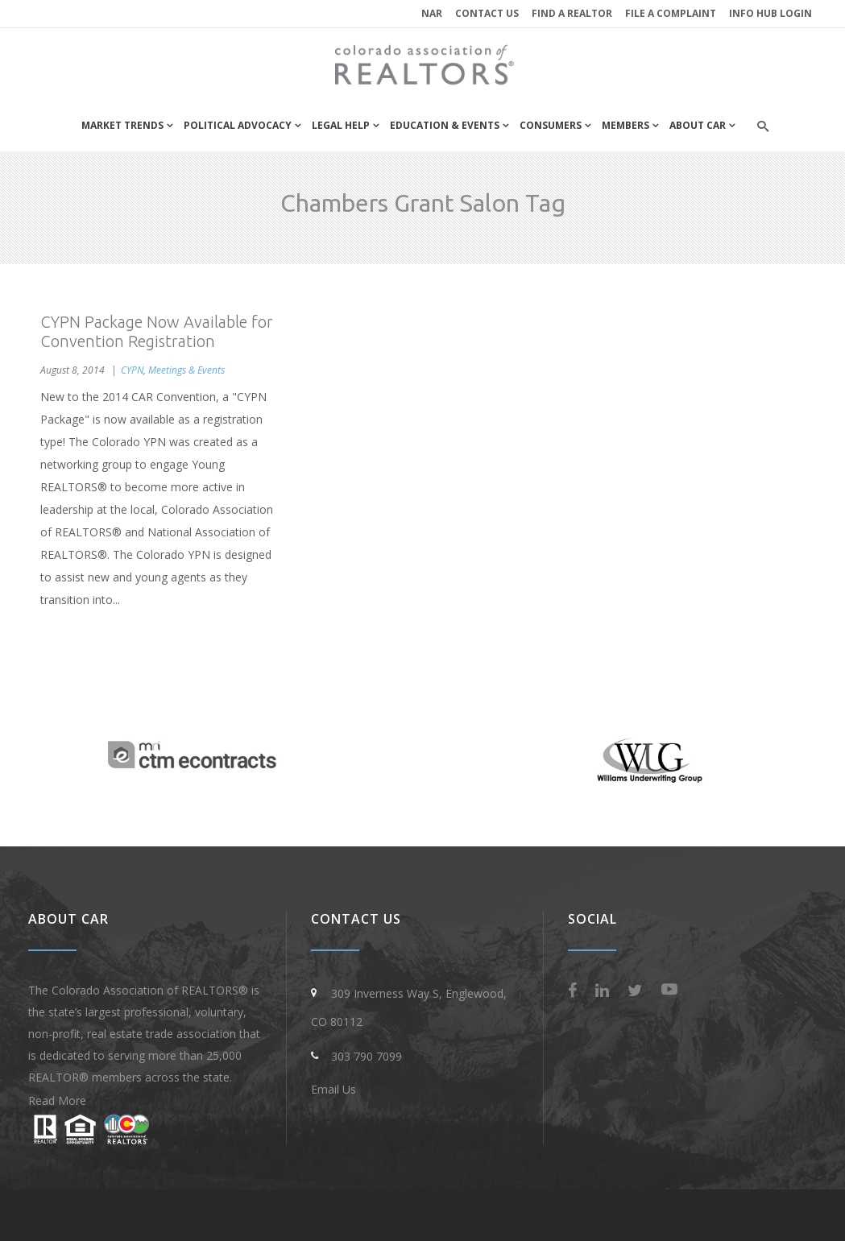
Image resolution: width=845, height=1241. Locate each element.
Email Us (333, 1089)
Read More (57, 1100)
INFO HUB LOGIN (770, 13)
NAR (431, 13)
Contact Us (487, 13)
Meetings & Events (186, 370)
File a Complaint (670, 13)
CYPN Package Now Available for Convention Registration (156, 331)
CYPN (132, 370)
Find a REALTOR (572, 13)
